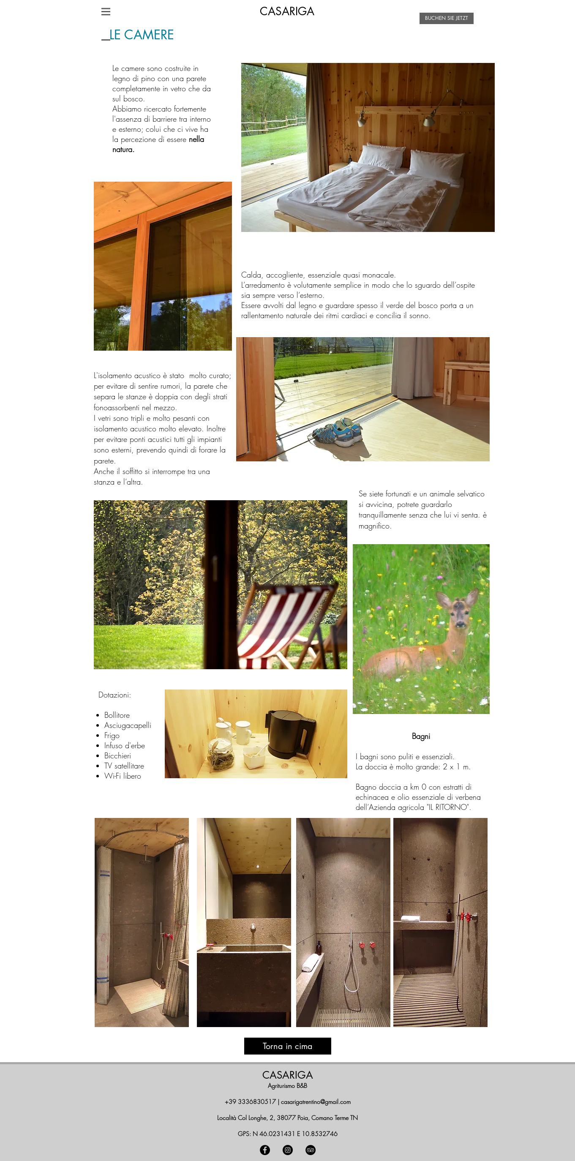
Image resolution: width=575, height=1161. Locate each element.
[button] (105, 11)
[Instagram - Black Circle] (288, 1150)
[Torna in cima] (287, 1046)
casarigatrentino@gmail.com (316, 1102)
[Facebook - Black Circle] (265, 1150)
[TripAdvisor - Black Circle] (310, 1150)
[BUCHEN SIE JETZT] (447, 18)
